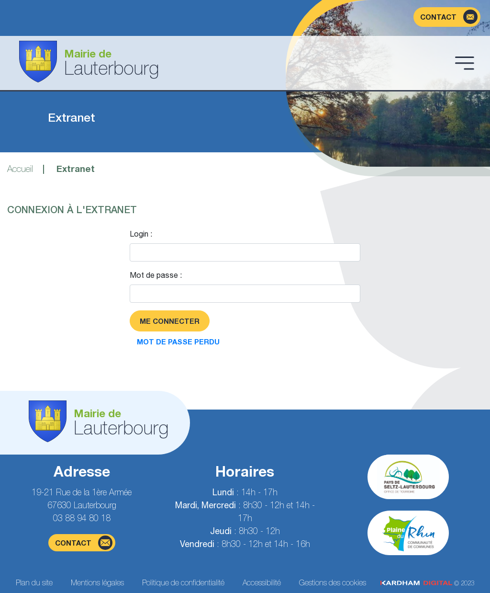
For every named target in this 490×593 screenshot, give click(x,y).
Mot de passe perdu (178, 341)
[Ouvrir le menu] (464, 63)
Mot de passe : (156, 275)
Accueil (20, 168)
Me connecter (170, 321)
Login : (141, 233)
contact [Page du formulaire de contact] (83, 543)
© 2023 (427, 583)
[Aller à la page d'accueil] (229, 63)
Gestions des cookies (332, 582)
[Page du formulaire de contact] (446, 17)
